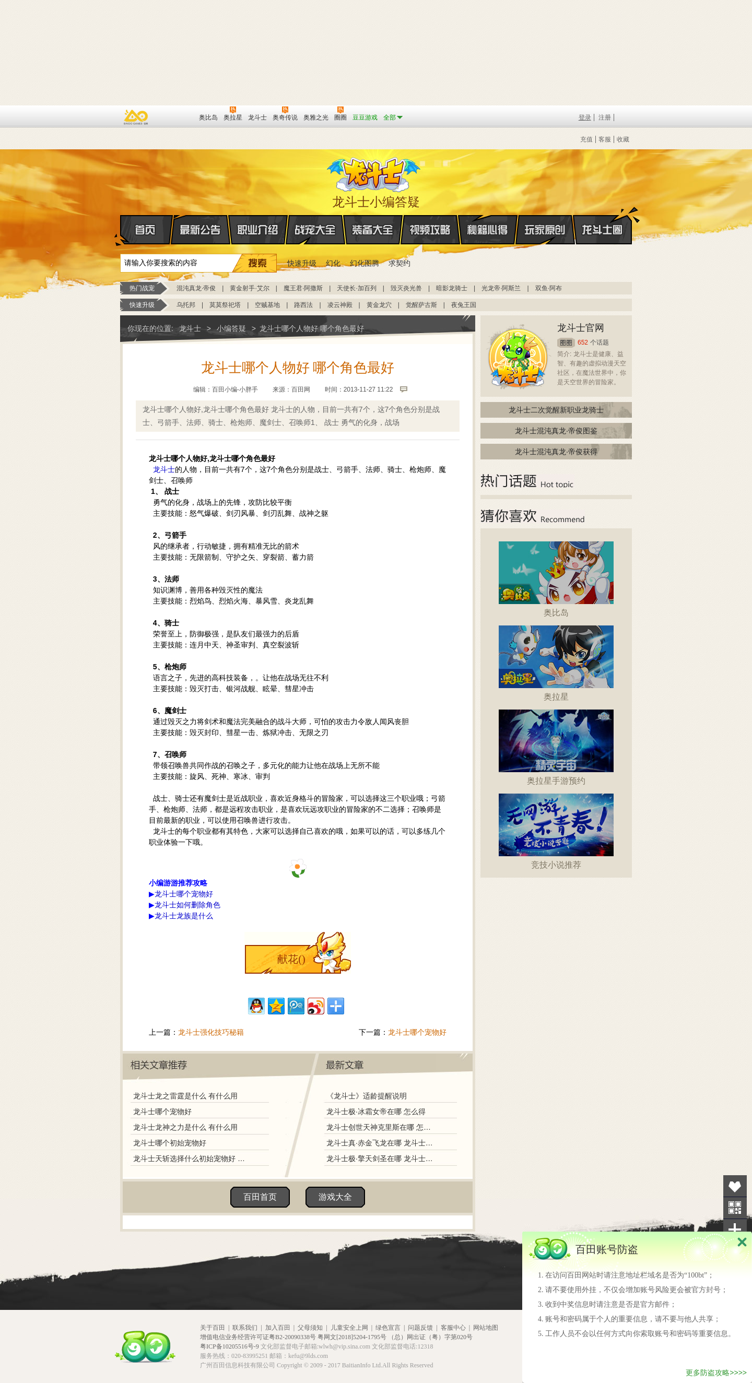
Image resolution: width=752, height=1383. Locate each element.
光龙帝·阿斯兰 (501, 288)
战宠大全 (315, 229)
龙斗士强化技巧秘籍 (211, 1032)
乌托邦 (186, 305)
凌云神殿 (339, 305)
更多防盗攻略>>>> (716, 1372)
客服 (604, 139)
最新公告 (200, 229)
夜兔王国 (463, 305)
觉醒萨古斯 (421, 305)
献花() (291, 959)
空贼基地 (267, 305)
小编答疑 (231, 328)
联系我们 (244, 1327)
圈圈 (566, 343)
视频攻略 (430, 229)
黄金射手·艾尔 (249, 288)
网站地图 (485, 1327)
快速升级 (301, 263)
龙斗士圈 (602, 219)
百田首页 (260, 1196)
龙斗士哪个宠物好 (417, 1032)
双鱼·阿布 (548, 288)
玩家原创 (545, 229)
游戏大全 (335, 1196)
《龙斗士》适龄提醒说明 (366, 1096)
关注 (735, 1208)
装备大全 (373, 229)
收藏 (623, 139)
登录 (585, 117)
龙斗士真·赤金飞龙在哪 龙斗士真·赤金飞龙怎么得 (380, 1143)
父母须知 (310, 1327)
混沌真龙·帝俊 (196, 288)
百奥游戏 (136, 117)
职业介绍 (258, 229)
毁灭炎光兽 (406, 288)
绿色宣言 (388, 1327)
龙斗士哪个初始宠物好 (169, 1143)
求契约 (399, 263)
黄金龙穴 (379, 305)
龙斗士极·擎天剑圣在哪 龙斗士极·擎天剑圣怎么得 (380, 1158)
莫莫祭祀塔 (225, 305)
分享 (735, 1229)
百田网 (176, 116)
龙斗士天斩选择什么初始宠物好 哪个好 (191, 1158)
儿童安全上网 (349, 1327)
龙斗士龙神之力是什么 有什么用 (185, 1127)
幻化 (333, 263)
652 (583, 342)
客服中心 (453, 1327)
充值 (586, 139)
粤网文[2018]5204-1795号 (352, 1337)
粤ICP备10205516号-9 (229, 1346)
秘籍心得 (488, 229)
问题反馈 (420, 1327)
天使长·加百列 (356, 288)
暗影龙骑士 (451, 288)
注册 (604, 117)
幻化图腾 (364, 263)
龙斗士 (374, 172)
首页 (121, 230)
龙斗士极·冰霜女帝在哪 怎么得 (376, 1111)
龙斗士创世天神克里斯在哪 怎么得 (380, 1127)
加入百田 (277, 1327)
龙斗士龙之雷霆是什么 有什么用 (185, 1096)
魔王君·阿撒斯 (303, 288)
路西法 (303, 305)
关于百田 (212, 1327)
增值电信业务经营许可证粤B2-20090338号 (258, 1337)
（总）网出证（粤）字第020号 (430, 1337)
